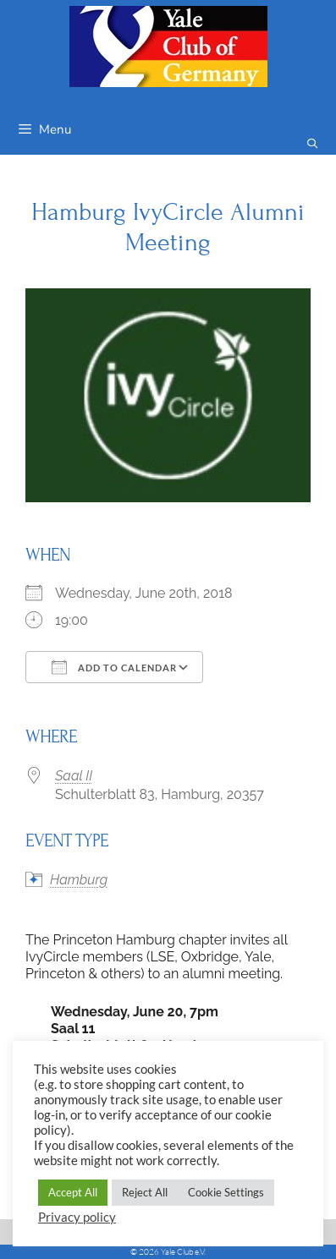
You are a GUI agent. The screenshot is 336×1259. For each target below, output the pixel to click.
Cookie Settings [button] (226, 1192)
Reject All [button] (145, 1192)
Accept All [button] (72, 1192)
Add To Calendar (114, 667)
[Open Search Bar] (312, 144)
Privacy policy (77, 1217)
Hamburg (78, 880)
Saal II (73, 776)
